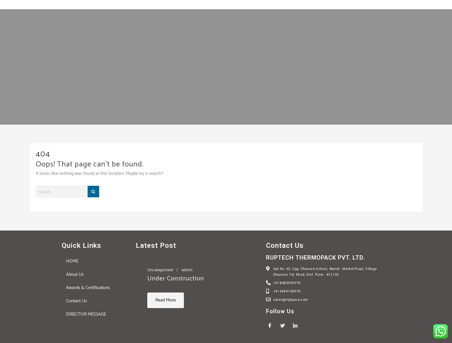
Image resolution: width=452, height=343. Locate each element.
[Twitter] (284, 325)
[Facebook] (272, 325)
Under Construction (175, 279)
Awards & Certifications (88, 288)
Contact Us (76, 301)
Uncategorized (160, 270)
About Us (75, 274)
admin (187, 270)
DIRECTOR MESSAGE (86, 314)
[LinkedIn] (297, 325)
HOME (72, 261)
